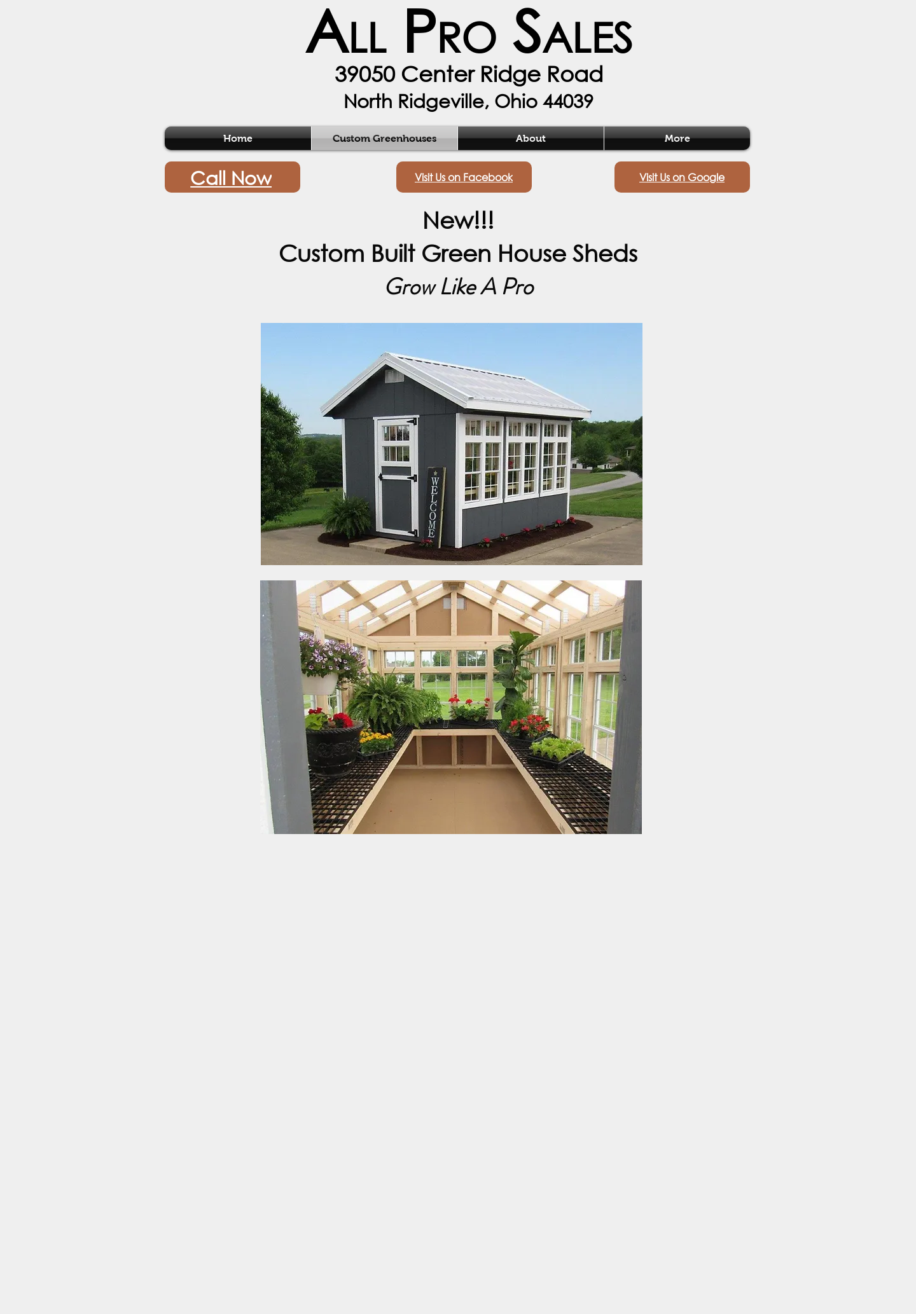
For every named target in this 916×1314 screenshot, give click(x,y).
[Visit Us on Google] (682, 177)
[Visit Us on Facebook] (464, 177)
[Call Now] (232, 177)
